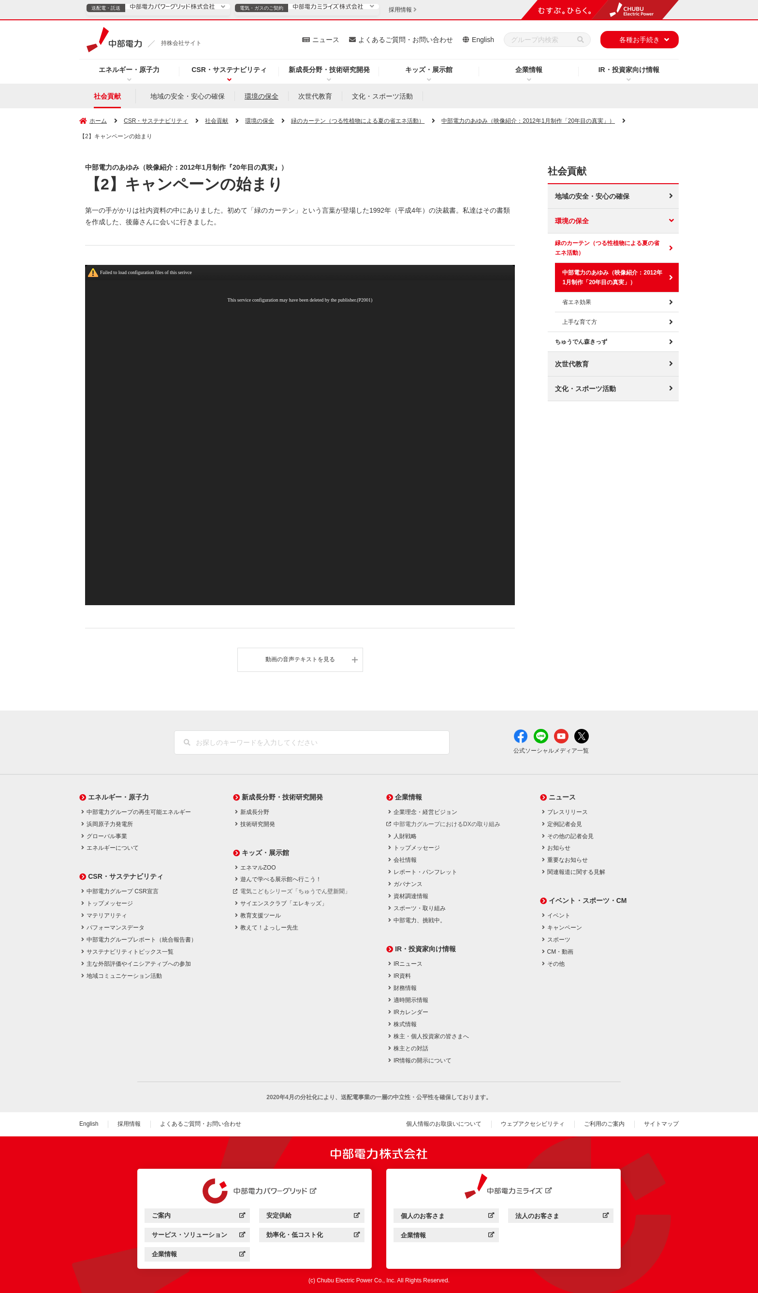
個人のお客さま (447, 1217)
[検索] (580, 39)
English (483, 40)
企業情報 (528, 69)
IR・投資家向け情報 (628, 69)
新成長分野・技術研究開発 (329, 69)
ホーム (98, 120)
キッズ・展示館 (428, 69)
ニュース (325, 40)
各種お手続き (639, 40)
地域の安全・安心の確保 (187, 96)
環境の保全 (261, 96)
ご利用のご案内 (604, 1123)
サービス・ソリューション (198, 1236)
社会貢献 (107, 96)
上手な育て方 (579, 322)
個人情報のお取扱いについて (443, 1123)
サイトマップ (661, 1123)
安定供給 (313, 1217)
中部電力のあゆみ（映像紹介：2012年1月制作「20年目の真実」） (612, 277)
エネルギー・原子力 (129, 69)
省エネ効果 (576, 302)
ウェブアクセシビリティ (533, 1123)
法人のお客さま (562, 1217)
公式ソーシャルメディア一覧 (551, 750)
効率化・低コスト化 (313, 1236)
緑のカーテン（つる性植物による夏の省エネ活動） (607, 248)
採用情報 (129, 1123)
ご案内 (198, 1217)
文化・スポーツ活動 (382, 96)
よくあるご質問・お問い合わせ (405, 40)
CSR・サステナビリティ (229, 69)
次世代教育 (315, 96)
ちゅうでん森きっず (581, 341)
